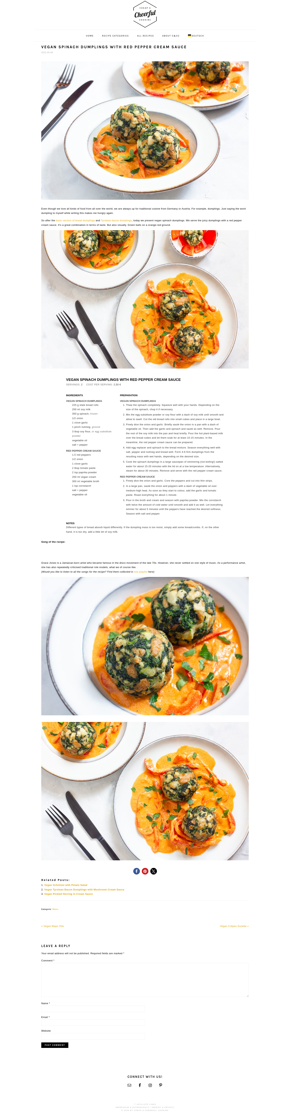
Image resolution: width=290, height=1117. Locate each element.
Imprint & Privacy (163, 1107)
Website (46, 1030)
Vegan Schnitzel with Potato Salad (65, 885)
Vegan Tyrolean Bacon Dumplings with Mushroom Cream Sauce (84, 889)
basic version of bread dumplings (75, 220)
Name (45, 1003)
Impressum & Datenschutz (132, 1107)
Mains (55, 909)
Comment (48, 960)
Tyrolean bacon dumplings (116, 220)
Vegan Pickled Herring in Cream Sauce (68, 894)
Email (45, 1017)
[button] (136, 871)
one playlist (140, 571)
